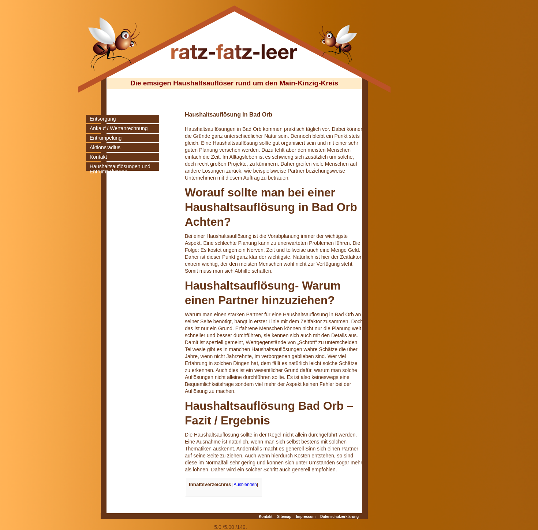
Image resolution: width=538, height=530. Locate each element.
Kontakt (98, 156)
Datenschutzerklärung (339, 517)
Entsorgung (103, 118)
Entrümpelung (106, 137)
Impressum (305, 517)
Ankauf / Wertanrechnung (119, 128)
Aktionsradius (105, 147)
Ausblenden (245, 484)
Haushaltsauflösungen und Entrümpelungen (120, 169)
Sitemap (284, 517)
